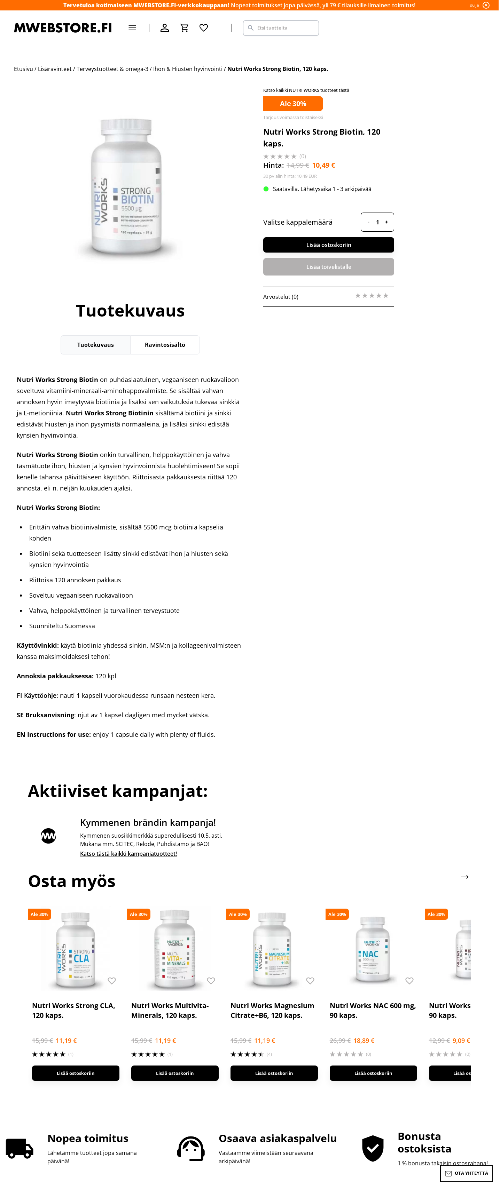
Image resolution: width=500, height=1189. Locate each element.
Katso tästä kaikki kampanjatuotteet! (128, 853)
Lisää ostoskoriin (328, 245)
